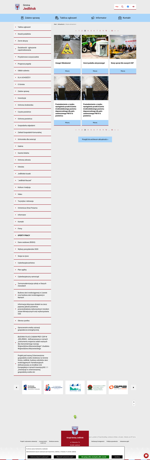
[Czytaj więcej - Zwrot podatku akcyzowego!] (95, 71)
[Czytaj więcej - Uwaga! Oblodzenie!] (67, 71)
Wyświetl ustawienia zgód (65, 457)
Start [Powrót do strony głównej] (55, 24)
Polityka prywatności (112, 441)
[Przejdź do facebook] (128, 7)
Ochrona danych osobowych (39, 457)
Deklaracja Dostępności (97, 441)
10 (106, 31)
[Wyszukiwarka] (122, 7)
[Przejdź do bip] (117, 7)
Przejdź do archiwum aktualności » (95, 139)
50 (112, 31)
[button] (146, 455)
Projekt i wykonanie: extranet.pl (28, 441)
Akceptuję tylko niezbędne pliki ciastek (93, 457)
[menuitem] (32, 27)
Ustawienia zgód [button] (124, 441)
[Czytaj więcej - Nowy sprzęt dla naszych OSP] (123, 71)
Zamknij (117, 457)
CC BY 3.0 (43, 443)
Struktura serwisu (54, 441)
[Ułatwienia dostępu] (133, 7)
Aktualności (61, 24)
